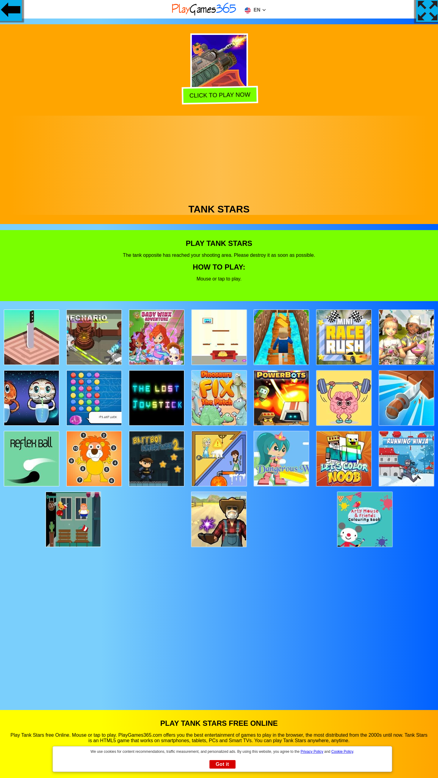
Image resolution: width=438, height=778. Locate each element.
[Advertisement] (219, 158)
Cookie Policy (342, 751)
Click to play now (218, 95)
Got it (222, 764)
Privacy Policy (311, 751)
